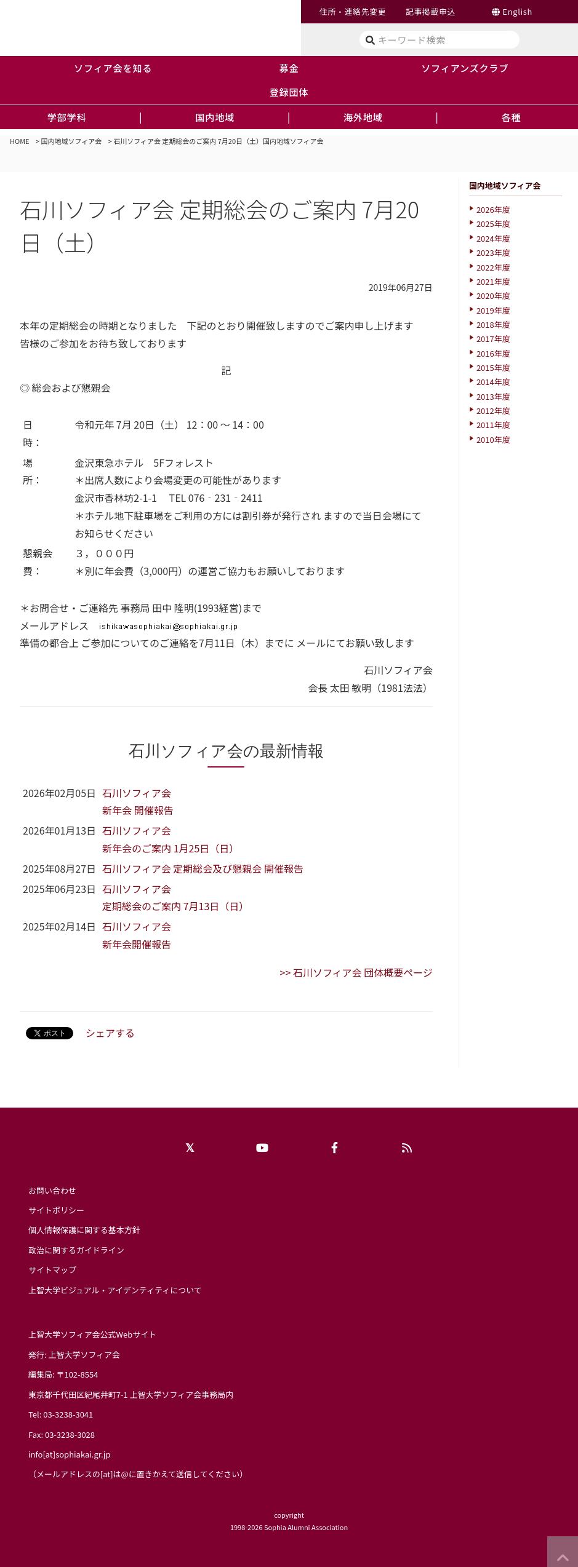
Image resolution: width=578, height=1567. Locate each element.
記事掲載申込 (431, 11)
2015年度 (493, 367)
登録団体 (289, 91)
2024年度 (493, 238)
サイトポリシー (56, 1210)
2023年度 (493, 252)
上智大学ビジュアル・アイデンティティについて (115, 1290)
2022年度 (493, 267)
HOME (20, 141)
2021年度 (493, 281)
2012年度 (493, 410)
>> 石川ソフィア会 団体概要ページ (356, 972)
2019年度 (493, 310)
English (517, 11)
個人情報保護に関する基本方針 (84, 1230)
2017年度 (493, 338)
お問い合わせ (52, 1190)
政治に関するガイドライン (76, 1250)
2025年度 (493, 223)
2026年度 (493, 209)
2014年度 (493, 381)
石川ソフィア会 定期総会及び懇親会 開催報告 (202, 868)
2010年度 (493, 439)
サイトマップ (52, 1269)
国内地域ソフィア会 (71, 141)
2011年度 (493, 424)
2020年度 (493, 295)
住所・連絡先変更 (352, 11)
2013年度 (493, 396)
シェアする (110, 1032)
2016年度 (493, 353)
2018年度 (493, 324)
